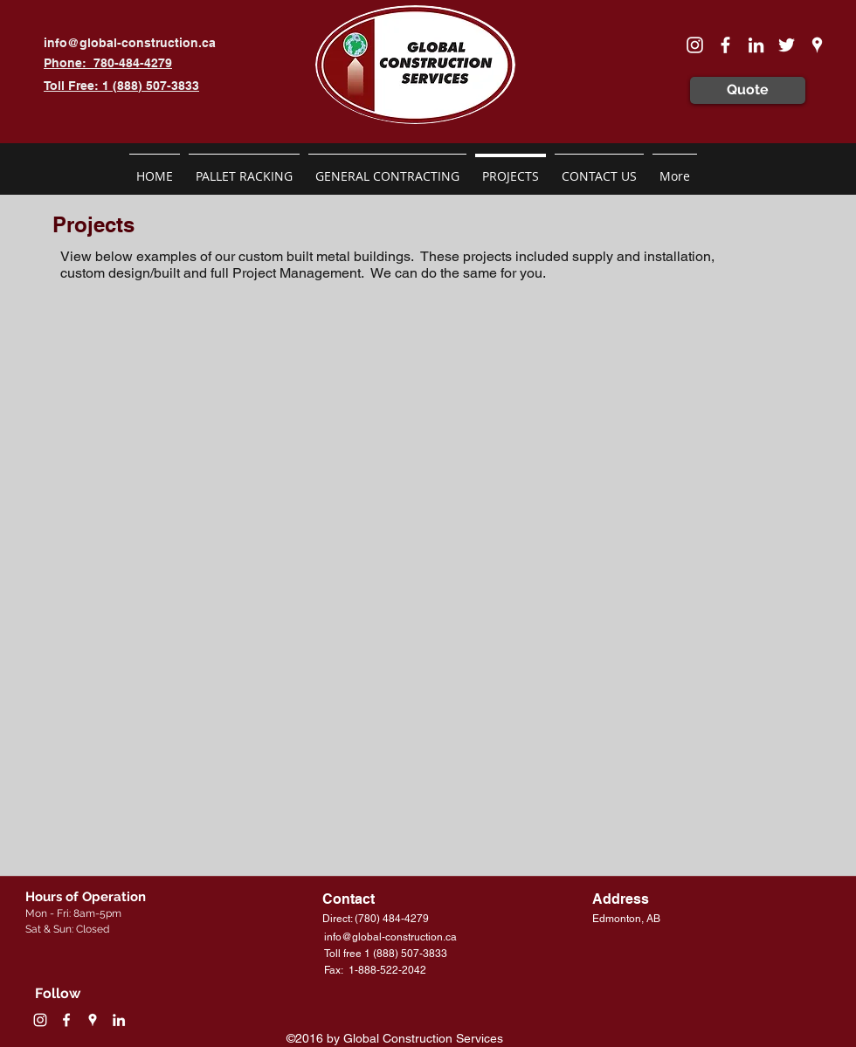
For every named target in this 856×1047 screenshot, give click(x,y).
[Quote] (747, 90)
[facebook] (725, 45)
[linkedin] (756, 45)
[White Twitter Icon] (786, 45)
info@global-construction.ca (130, 43)
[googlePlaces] (817, 45)
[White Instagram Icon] (695, 45)
